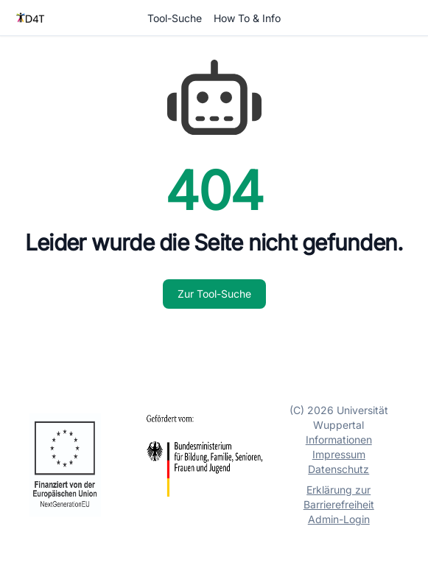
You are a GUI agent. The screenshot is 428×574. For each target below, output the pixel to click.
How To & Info (247, 18)
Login (400, 17)
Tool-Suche (174, 18)
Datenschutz (338, 469)
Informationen (339, 439)
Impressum (338, 454)
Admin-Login (339, 519)
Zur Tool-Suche (214, 293)
